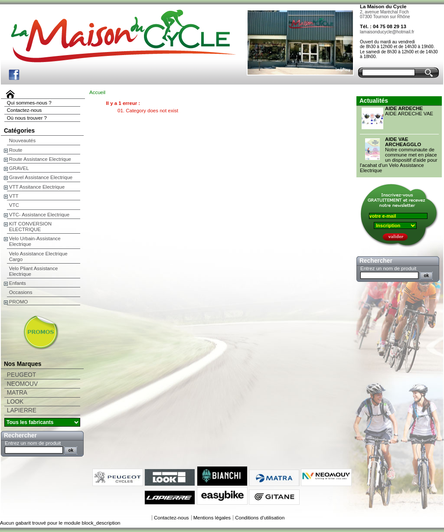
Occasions (21, 292)
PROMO (18, 301)
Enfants (17, 283)
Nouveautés (22, 140)
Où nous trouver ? (27, 118)
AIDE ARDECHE (404, 108)
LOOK (15, 401)
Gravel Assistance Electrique (40, 177)
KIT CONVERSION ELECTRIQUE (30, 226)
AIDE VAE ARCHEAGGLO (403, 142)
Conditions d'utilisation (259, 517)
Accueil (97, 92)
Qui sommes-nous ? (29, 102)
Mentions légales (212, 517)
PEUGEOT (21, 375)
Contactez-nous (24, 110)
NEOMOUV (22, 384)
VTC (14, 205)
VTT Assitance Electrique (37, 186)
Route (16, 150)
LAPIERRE (21, 410)
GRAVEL (19, 168)
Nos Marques (23, 364)
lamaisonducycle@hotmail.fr (387, 31)
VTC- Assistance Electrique (39, 214)
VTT (14, 196)
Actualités (373, 101)
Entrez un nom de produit (33, 443)
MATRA (17, 392)
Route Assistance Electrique (40, 159)
